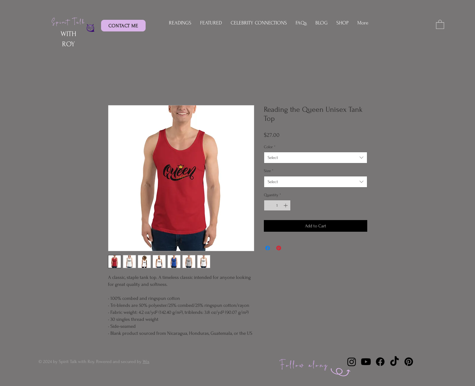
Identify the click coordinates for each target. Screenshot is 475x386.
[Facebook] (380, 361)
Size (268, 171)
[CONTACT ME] (123, 25)
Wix (146, 361)
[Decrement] (268, 205)
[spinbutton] (277, 205)
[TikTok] (394, 361)
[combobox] (315, 157)
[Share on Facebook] (267, 248)
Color (270, 147)
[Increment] (286, 205)
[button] (440, 24)
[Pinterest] (408, 361)
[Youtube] (366, 361)
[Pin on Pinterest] (278, 248)
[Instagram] (351, 361)
